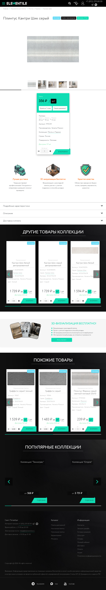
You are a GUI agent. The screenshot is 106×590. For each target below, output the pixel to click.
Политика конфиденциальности (89, 556)
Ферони (19, 401)
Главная (5, 9)
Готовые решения (83, 532)
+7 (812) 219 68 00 (94, 1)
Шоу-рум (80, 535)
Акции (79, 552)
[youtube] (69, 583)
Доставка (80, 546)
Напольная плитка (57, 532)
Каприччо (84, 401)
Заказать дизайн (83, 528)
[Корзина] (76, 3)
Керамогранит (56, 535)
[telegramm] (38, 583)
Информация (83, 520)
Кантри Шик (17, 270)
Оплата (80, 549)
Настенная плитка (57, 528)
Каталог (54, 520)
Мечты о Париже (54, 132)
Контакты (80, 525)
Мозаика (54, 539)
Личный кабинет (83, 542)
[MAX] (54, 583)
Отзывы (80, 539)
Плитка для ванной (58, 525)
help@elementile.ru (27, 531)
